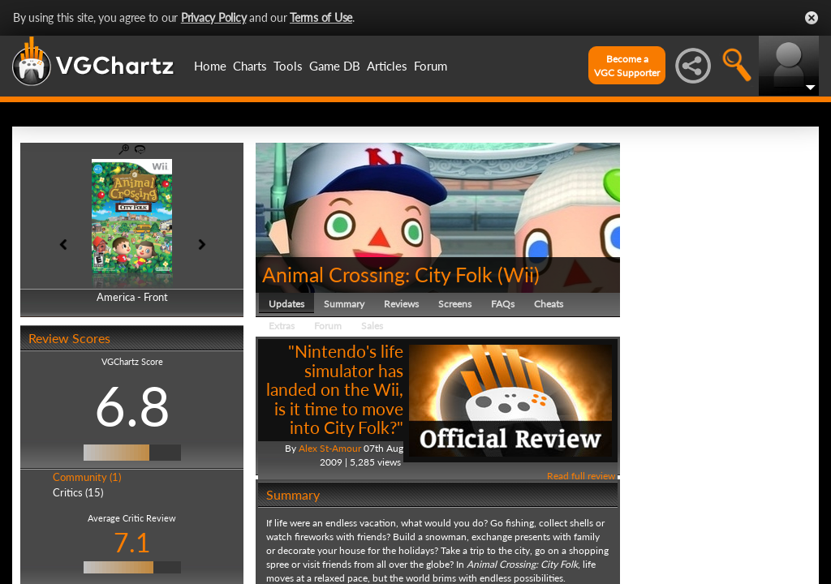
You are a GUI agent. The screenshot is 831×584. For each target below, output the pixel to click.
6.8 (132, 405)
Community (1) (87, 476)
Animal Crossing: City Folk (377, 274)
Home (210, 65)
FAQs (503, 304)
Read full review (581, 476)
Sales (372, 326)
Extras (282, 326)
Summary (344, 304)
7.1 (132, 542)
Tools (288, 65)
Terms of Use (321, 17)
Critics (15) (78, 492)
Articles (387, 65)
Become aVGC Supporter (627, 66)
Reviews (401, 304)
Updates (286, 304)
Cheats (548, 304)
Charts (250, 65)
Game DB (334, 65)
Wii (518, 274)
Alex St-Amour (330, 448)
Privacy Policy (214, 17)
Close (811, 17)
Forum (430, 65)
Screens (454, 304)
